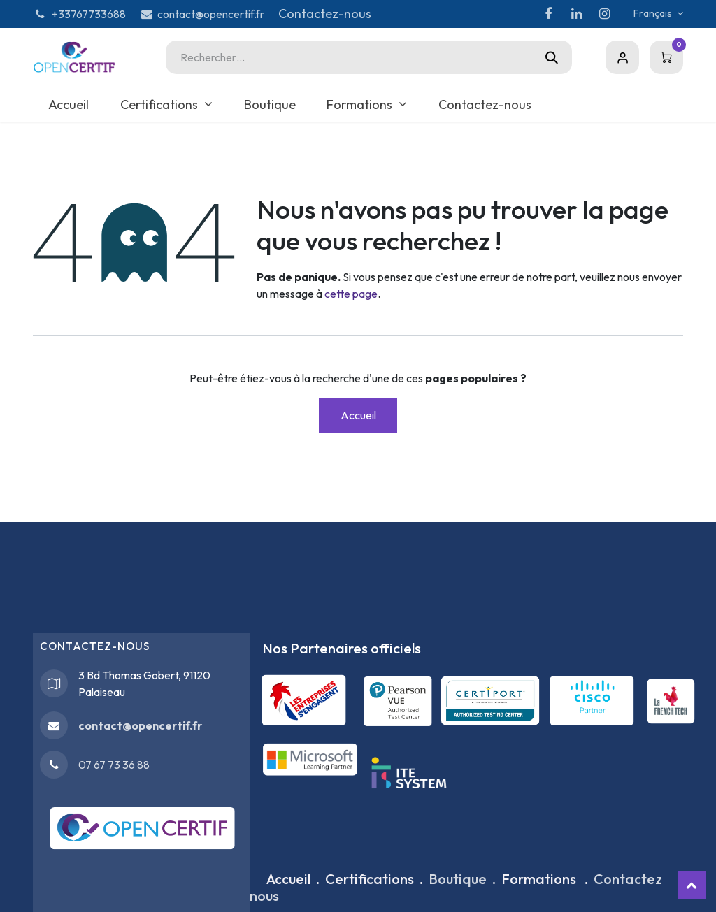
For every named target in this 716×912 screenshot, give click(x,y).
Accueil (358, 415)
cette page (351, 294)
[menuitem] (69, 104)
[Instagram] (604, 14)
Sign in (622, 57)
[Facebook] (548, 14)
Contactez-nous (324, 14)
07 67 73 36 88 (114, 765)
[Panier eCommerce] (666, 57)
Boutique (458, 879)
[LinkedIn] (576, 14)
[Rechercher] (551, 57)
